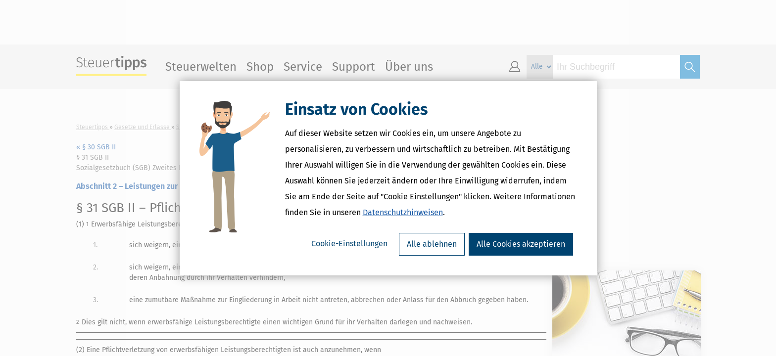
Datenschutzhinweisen (403, 212)
